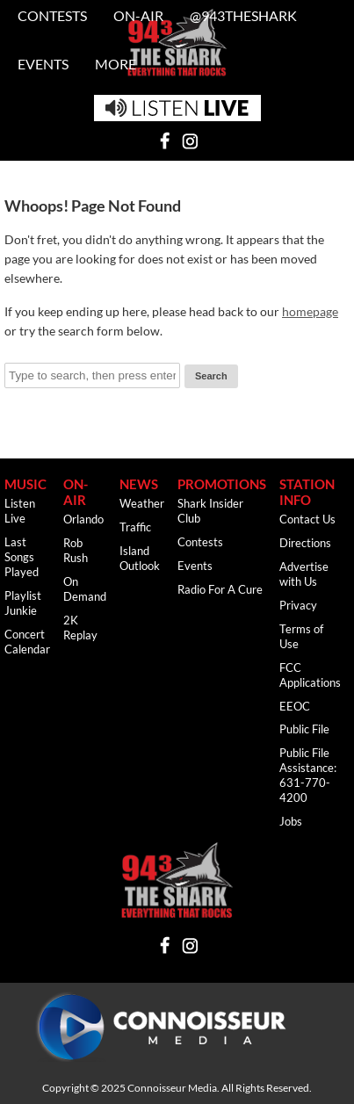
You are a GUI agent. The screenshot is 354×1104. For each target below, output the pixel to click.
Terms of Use (301, 636)
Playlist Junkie (22, 602)
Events (43, 63)
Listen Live (19, 510)
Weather (141, 503)
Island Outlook (139, 558)
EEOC (294, 706)
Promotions (221, 484)
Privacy (298, 605)
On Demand (84, 588)
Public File (304, 729)
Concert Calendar (27, 641)
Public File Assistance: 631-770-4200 (307, 775)
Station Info (307, 492)
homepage (310, 311)
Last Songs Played (21, 557)
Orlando (83, 519)
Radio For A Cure (220, 589)
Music (25, 484)
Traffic (135, 527)
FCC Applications (310, 674)
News (138, 484)
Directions (305, 543)
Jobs (290, 821)
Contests (200, 542)
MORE (115, 63)
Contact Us (307, 519)
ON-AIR (75, 492)
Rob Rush (75, 550)
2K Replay (80, 627)
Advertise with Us (304, 573)
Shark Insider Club (210, 510)
